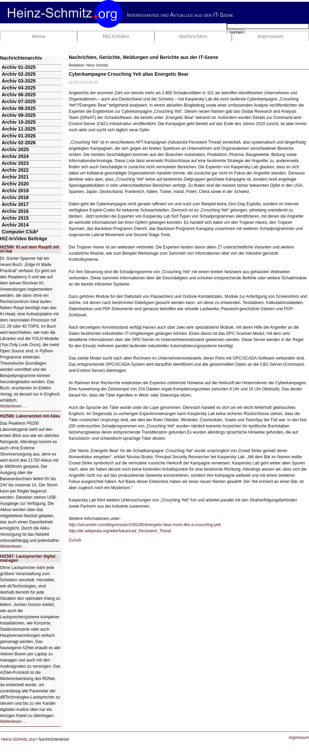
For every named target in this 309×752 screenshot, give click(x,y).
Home (38, 36)
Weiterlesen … (13, 406)
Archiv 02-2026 (19, 142)
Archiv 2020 (15, 183)
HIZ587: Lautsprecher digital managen (27, 558)
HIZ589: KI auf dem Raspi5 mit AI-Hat (29, 249)
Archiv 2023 (15, 163)
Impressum (270, 36)
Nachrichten (193, 36)
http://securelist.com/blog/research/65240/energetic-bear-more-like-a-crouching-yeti (145, 524)
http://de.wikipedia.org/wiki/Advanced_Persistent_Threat (120, 531)
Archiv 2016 (15, 211)
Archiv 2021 (15, 177)
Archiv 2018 (15, 197)
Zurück (75, 540)
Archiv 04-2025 (19, 87)
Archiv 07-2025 (19, 101)
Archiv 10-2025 (19, 122)
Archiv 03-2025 (19, 81)
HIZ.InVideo (116, 36)
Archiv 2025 (15, 149)
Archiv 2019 (15, 190)
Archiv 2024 (15, 156)
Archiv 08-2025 (19, 108)
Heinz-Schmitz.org (18, 739)
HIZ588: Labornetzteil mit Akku (30, 416)
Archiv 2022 (15, 170)
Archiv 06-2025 (19, 94)
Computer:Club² (20, 231)
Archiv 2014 (15, 225)
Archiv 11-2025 (19, 129)
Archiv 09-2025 (19, 115)
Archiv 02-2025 (19, 74)
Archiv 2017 (15, 204)
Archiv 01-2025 (19, 67)
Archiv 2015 (15, 218)
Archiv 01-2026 (19, 135)
